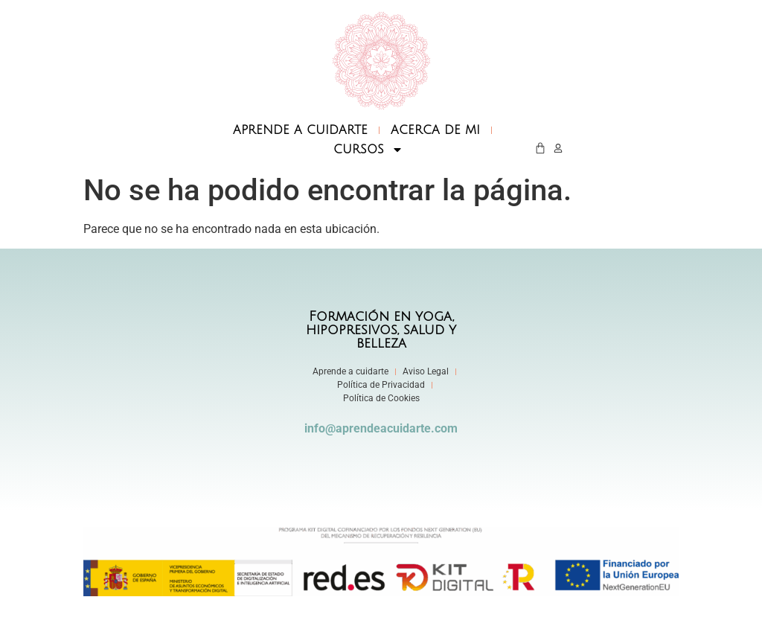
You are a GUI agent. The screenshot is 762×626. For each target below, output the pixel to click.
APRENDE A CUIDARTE (300, 130)
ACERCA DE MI (435, 130)
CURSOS (368, 149)
